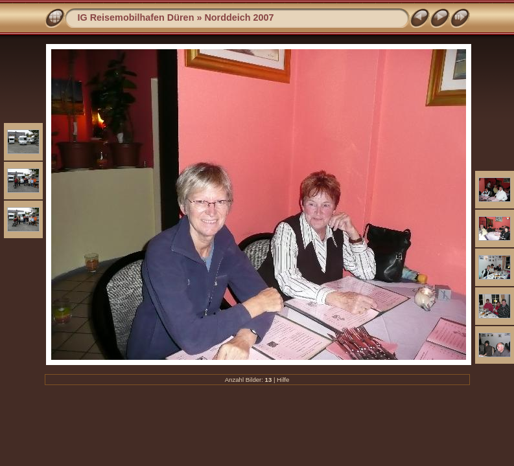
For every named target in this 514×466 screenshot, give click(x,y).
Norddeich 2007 (239, 17)
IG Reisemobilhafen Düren (136, 17)
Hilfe (283, 379)
